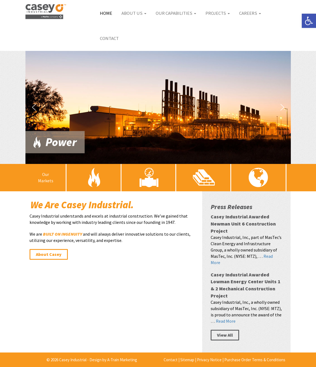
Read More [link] (226, 321)
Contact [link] (109, 38)
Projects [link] (217, 13)
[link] (309, 21)
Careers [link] (250, 13)
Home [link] (106, 13)
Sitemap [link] (187, 359)
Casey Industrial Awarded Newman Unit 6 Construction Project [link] (243, 223)
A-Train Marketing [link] (122, 359)
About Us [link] (133, 13)
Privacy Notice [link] (209, 359)
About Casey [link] (49, 254)
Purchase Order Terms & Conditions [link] (254, 359)
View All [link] (225, 335)
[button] (158, 107)
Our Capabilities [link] (176, 13)
